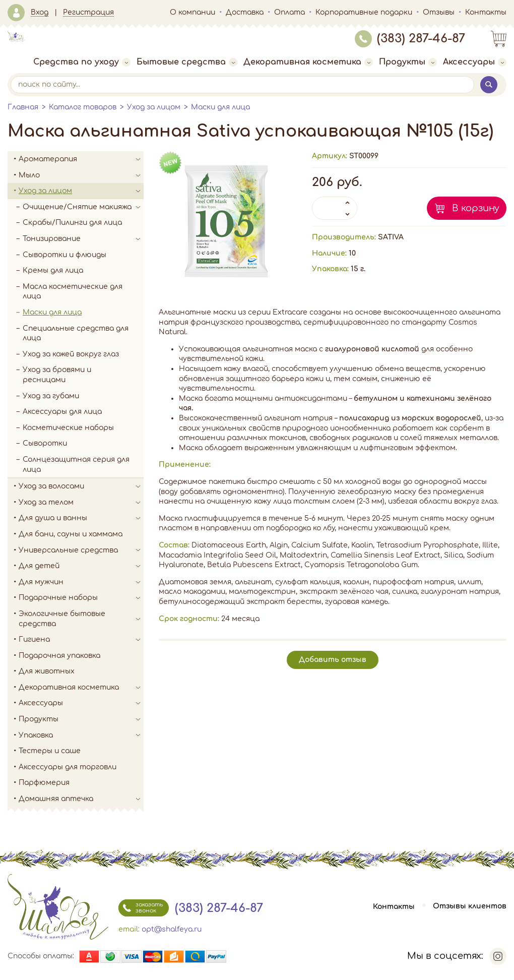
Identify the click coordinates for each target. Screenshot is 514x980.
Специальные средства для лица (75, 333)
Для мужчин (81, 582)
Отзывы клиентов (469, 906)
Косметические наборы (68, 428)
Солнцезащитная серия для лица (76, 464)
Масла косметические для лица (72, 291)
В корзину (475, 208)
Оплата (289, 12)
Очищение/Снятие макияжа (83, 207)
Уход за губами (51, 396)
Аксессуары (474, 62)
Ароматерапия (81, 159)
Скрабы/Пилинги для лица (72, 222)
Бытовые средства (187, 62)
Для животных (47, 671)
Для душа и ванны (81, 518)
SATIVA (391, 237)
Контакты (485, 12)
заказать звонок (140, 907)
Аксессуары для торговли (67, 767)
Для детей (81, 566)
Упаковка (81, 735)
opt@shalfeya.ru (172, 929)
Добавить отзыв (332, 659)
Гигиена (81, 640)
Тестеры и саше (50, 751)
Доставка (245, 12)
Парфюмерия (44, 782)
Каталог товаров (82, 107)
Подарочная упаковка (59, 655)
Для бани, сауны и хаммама (70, 534)
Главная (23, 107)
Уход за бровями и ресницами (57, 375)
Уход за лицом (153, 107)
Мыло (81, 175)
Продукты (408, 62)
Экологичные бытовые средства (81, 619)
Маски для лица (220, 107)
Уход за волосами (81, 486)
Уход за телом (81, 503)
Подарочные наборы (81, 598)
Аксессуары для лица (62, 411)
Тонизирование (83, 239)
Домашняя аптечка (81, 799)
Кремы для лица (53, 270)
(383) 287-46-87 (410, 38)
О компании (192, 12)
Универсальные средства (81, 550)
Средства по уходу (82, 62)
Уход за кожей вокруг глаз (71, 354)
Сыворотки (45, 443)
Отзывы (439, 12)
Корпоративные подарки (363, 12)
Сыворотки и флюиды (64, 255)
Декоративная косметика (308, 62)
